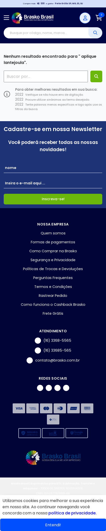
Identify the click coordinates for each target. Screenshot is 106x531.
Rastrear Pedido (53, 295)
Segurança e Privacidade (53, 259)
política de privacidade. (72, 513)
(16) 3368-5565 (53, 340)
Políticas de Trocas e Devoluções (53, 268)
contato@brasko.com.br (53, 360)
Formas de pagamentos (53, 242)
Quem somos (53, 233)
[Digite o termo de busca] (46, 32)
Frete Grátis (53, 313)
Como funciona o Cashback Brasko (53, 304)
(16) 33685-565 (53, 350)
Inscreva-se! (53, 198)
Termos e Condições (53, 286)
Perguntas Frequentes (53, 277)
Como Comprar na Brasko (53, 251)
